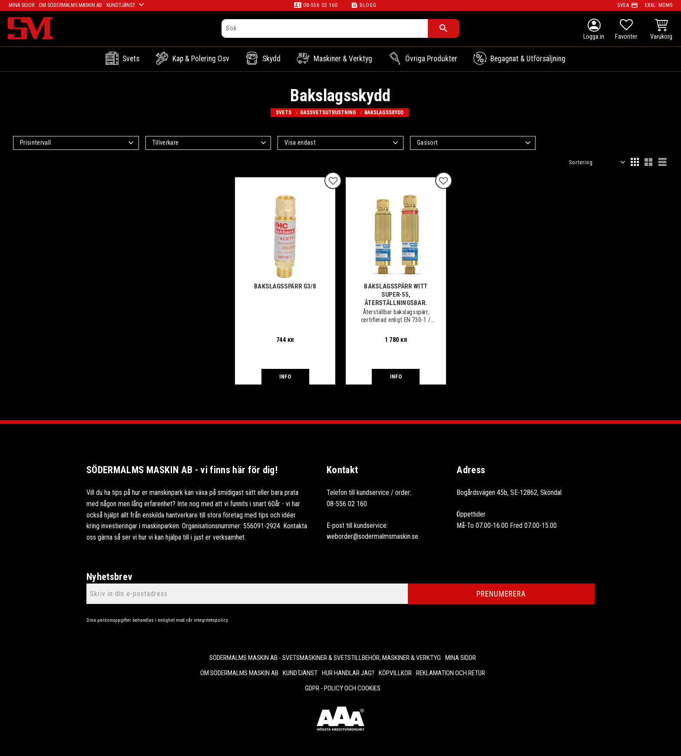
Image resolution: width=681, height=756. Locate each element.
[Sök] (444, 28)
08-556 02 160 (320, 5)
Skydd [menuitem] (271, 58)
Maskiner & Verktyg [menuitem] (343, 58)
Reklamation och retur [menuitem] (450, 673)
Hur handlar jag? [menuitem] (348, 673)
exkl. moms (658, 5)
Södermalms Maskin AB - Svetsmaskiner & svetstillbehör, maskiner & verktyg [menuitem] (325, 658)
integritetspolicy (211, 620)
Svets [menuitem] (130, 58)
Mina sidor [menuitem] (460, 658)
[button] (626, 30)
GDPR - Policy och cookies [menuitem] (342, 688)
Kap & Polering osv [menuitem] (200, 58)
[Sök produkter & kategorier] (324, 28)
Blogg (368, 5)
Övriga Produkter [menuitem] (431, 58)
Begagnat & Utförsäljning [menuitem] (527, 58)
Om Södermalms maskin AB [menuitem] (239, 673)
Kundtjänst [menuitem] (300, 673)
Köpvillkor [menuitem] (395, 673)
